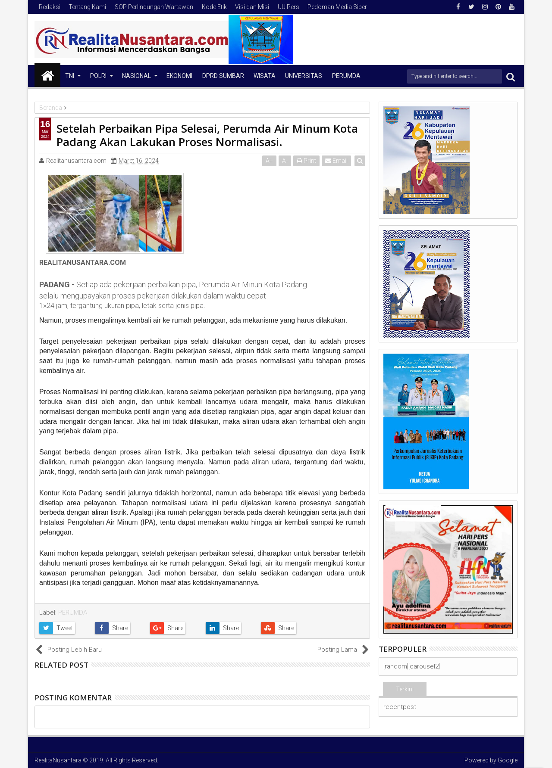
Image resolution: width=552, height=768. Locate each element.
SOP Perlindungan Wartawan (154, 6)
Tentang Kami (87, 6)
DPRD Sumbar (223, 75)
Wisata (265, 75)
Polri (98, 75)
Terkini (405, 689)
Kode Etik (214, 6)
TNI (69, 75)
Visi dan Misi (252, 6)
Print (307, 160)
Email (337, 160)
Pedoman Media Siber (337, 6)
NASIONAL (136, 75)
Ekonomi (179, 75)
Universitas (303, 75)
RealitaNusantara (58, 760)
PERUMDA (72, 612)
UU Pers (288, 6)
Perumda (346, 75)
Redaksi (49, 6)
